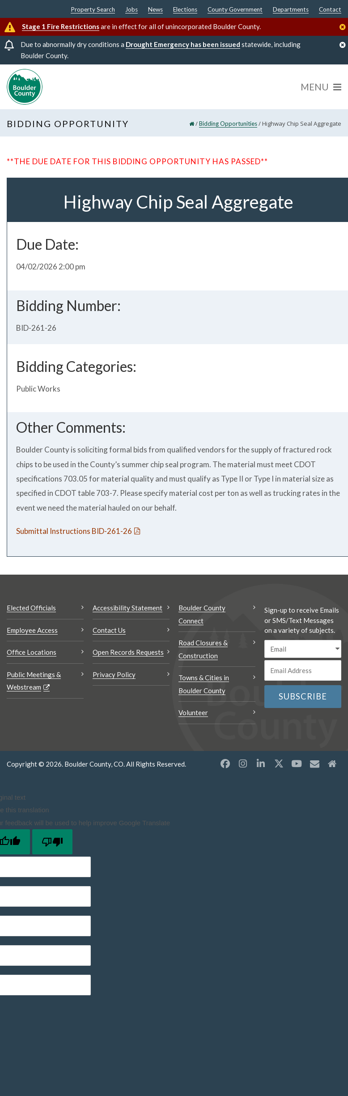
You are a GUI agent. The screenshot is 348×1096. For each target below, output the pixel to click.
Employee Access (32, 630)
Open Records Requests (128, 652)
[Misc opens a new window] (314, 763)
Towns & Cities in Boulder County (203, 684)
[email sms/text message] (302, 649)
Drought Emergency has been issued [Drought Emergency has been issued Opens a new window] (183, 44)
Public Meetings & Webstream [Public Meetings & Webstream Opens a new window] (34, 680)
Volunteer (193, 712)
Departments (291, 10)
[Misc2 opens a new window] (332, 763)
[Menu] (321, 86)
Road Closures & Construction (203, 649)
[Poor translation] (52, 841)
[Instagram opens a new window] (243, 763)
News (155, 10)
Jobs (131, 10)
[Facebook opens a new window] (225, 763)
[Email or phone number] (302, 670)
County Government (235, 10)
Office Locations (31, 652)
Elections (185, 10)
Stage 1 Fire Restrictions (60, 26)
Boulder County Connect (201, 614)
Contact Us (109, 630)
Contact (330, 10)
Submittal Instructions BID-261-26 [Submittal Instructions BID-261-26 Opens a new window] (74, 531)
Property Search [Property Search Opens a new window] (93, 10)
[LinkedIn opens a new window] (261, 763)
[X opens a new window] (279, 763)
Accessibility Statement (127, 608)
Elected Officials (31, 608)
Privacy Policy (114, 674)
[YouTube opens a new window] (297, 763)
